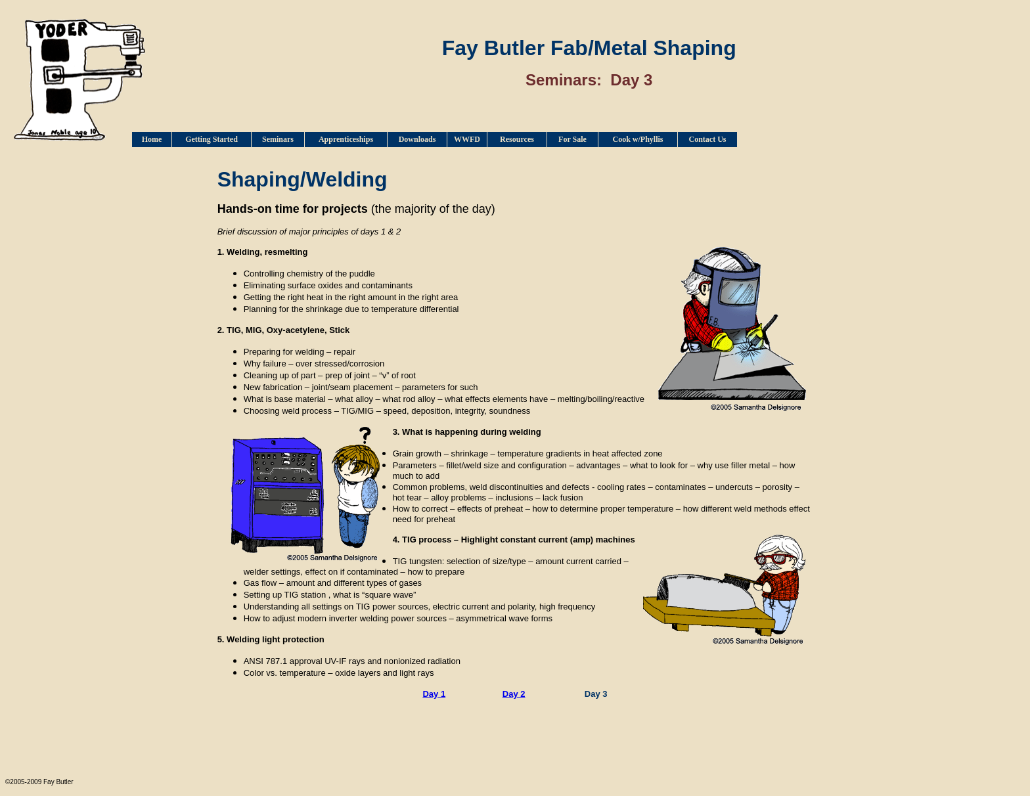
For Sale (572, 139)
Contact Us (708, 139)
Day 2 (514, 694)
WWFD (467, 139)
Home (152, 139)
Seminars (278, 139)
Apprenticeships (346, 139)
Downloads (417, 139)
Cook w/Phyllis (637, 139)
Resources (517, 139)
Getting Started (211, 139)
